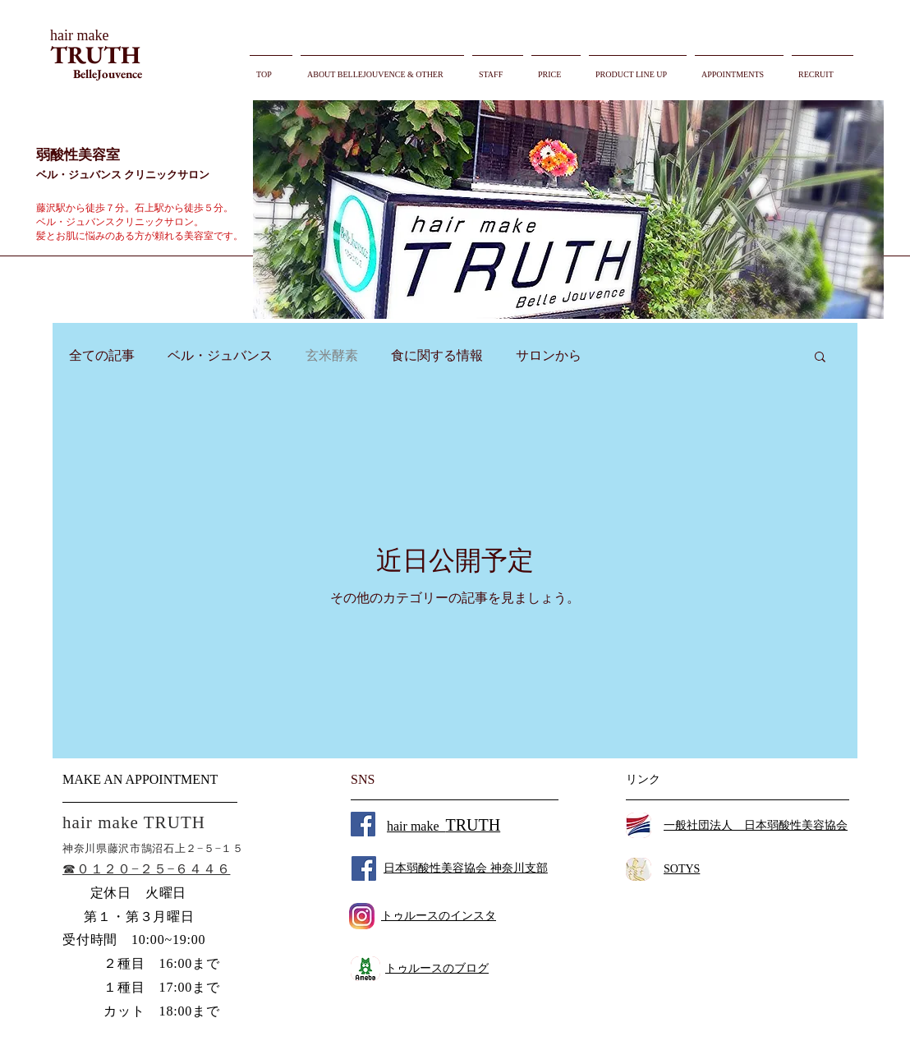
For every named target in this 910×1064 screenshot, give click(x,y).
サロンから (548, 355)
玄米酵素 (332, 355)
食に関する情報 (437, 355)
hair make (443, 826)
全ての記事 (102, 355)
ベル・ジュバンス (220, 355)
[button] (568, 209)
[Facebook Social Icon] (363, 824)
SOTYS (682, 869)
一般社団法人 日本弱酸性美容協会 (756, 825)
